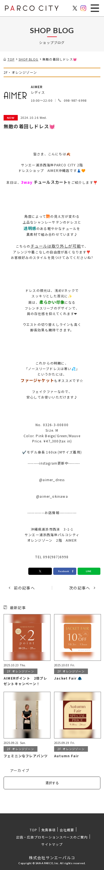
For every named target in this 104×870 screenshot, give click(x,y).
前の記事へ (24, 588)
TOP (33, 829)
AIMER (37, 86)
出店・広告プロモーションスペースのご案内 (51, 837)
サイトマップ (52, 844)
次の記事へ (79, 588)
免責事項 (48, 829)
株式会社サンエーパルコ (52, 857)
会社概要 (67, 829)
